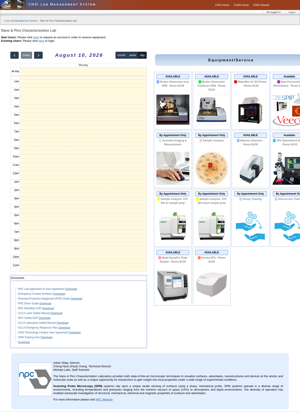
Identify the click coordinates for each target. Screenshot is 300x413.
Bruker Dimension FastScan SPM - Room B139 (212, 85)
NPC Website (104, 399)
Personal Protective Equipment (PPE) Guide (44, 298)
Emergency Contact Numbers (35, 293)
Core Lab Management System (21, 20)
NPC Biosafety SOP (30, 308)
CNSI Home (222, 5)
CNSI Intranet (261, 5)
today (26, 55)
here (36, 37)
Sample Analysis (213, 140)
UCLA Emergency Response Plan (38, 327)
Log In (292, 12)
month (121, 55)
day (142, 55)
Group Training (252, 199)
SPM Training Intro (29, 337)
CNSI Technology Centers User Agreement (43, 332)
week (132, 55)
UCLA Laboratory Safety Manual (37, 322)
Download (71, 289)
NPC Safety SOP (28, 318)
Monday (83, 65)
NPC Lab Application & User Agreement (41, 289)
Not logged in (274, 12)
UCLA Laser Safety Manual (34, 313)
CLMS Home (241, 5)
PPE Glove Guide (28, 303)
